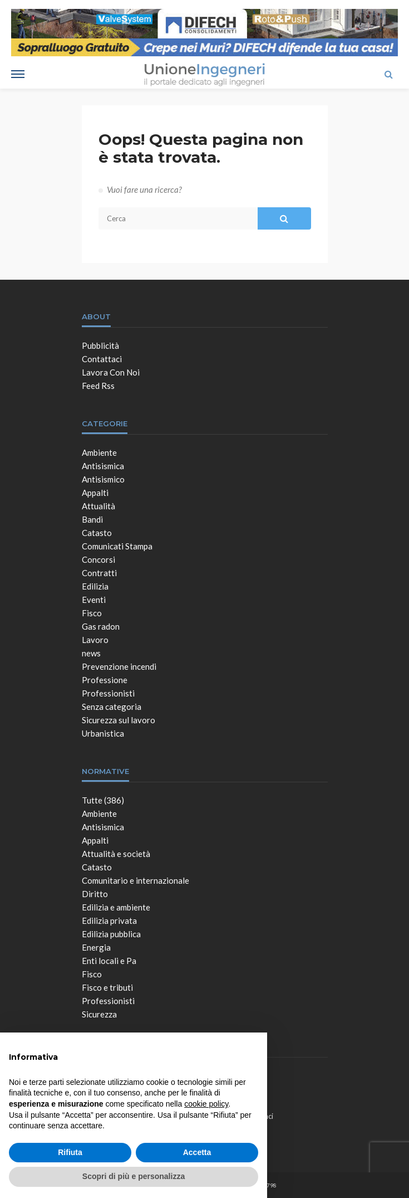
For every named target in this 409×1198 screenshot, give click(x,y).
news (91, 653)
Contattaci (102, 359)
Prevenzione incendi (119, 666)
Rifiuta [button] (70, 1152)
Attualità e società (116, 854)
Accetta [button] (197, 1152)
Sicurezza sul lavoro (118, 720)
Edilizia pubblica (111, 934)
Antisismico (103, 479)
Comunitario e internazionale (135, 880)
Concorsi (98, 559)
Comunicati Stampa (117, 546)
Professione (104, 680)
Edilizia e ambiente (116, 907)
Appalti (95, 493)
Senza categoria (111, 707)
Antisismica (103, 466)
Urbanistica (103, 733)
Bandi (92, 519)
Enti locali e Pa (109, 961)
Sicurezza (99, 1014)
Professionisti (108, 693)
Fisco (92, 613)
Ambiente (99, 452)
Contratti (99, 573)
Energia (96, 947)
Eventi (94, 600)
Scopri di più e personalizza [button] (133, 1176)
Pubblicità (100, 345)
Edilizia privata (109, 920)
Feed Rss (98, 386)
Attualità (98, 506)
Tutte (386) (103, 800)
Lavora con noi (111, 372)
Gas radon (101, 626)
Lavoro (95, 640)
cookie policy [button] (206, 1103)
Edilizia (95, 586)
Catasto (97, 533)
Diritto (95, 894)
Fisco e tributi (107, 987)
